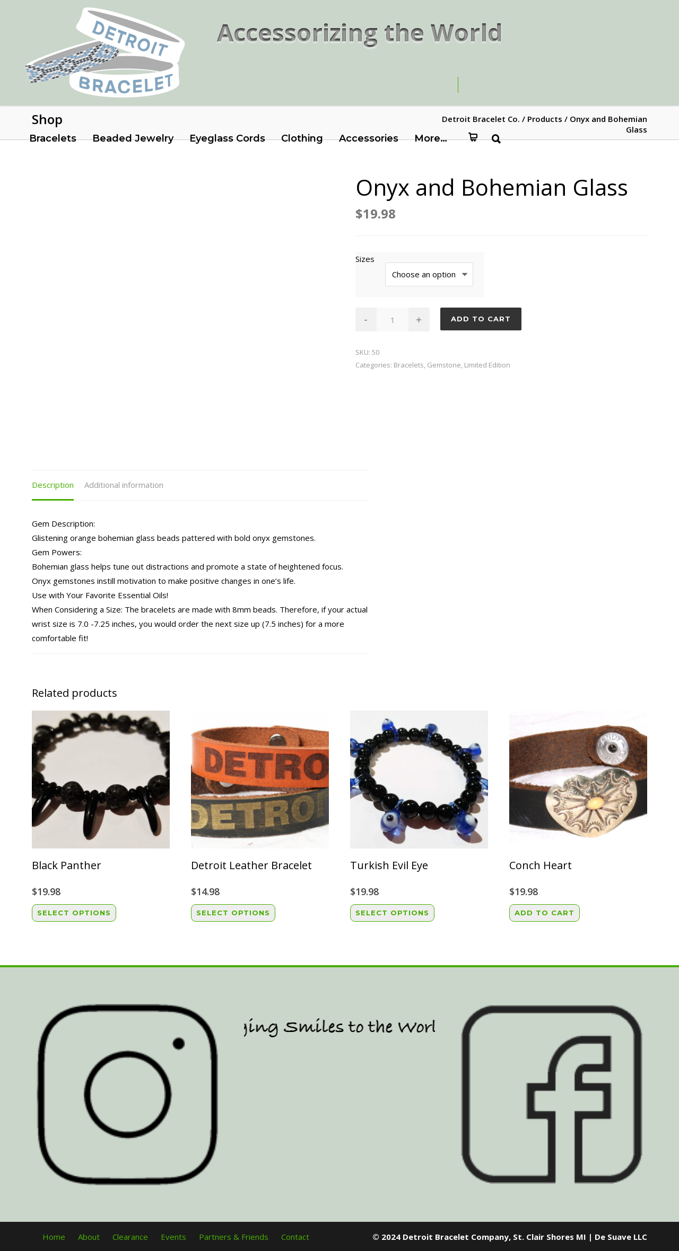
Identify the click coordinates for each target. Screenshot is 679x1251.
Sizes (365, 258)
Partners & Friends (233, 1236)
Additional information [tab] (123, 484)
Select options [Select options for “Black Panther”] (74, 912)
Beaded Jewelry (132, 138)
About (89, 1236)
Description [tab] (53, 484)
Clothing (302, 138)
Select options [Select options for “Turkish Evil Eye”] (392, 912)
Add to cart (481, 318)
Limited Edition (487, 365)
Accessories (368, 138)
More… (430, 138)
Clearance (130, 1236)
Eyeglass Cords (227, 138)
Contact (295, 1236)
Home (53, 1236)
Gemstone (444, 365)
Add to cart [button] (544, 912)
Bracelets (52, 138)
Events (173, 1236)
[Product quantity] (392, 319)
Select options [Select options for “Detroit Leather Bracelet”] (233, 912)
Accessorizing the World (360, 32)
